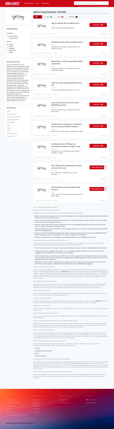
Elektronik (36, 409)
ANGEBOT (98, 25)
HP (101, 6)
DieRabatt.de (70, 216)
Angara (9, 128)
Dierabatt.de (93, 248)
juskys (8, 125)
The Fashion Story (12, 133)
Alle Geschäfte (29, 3)
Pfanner (9, 131)
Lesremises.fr (91, 400)
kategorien (63, 400)
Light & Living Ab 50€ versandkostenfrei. (65, 23)
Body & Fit (91, 6)
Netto (80, 6)
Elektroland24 (11, 122)
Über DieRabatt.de (13, 403)
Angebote (36, 403)
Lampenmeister (11, 114)
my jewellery (85, 6)
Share (49, 34)
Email (55, 34)
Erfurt (8, 111)
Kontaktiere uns (12, 412)
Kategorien (45, 3)
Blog (37, 3)
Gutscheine (37, 400)
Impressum (10, 406)
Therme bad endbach (13, 119)
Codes (48, 17)
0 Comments (103, 34)
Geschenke (37, 406)
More (60, 48)
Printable (73, 17)
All (38, 17)
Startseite (10, 400)
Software (36, 412)
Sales (60, 17)
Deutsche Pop (11, 136)
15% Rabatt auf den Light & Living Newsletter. (67, 42)
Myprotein (97, 6)
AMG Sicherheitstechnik (13, 117)
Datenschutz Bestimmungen (16, 415)
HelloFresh (105, 6)
